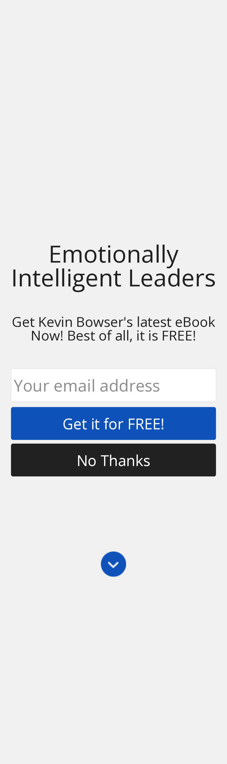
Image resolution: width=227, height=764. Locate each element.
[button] (113, 265)
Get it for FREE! (113, 423)
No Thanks (113, 460)
